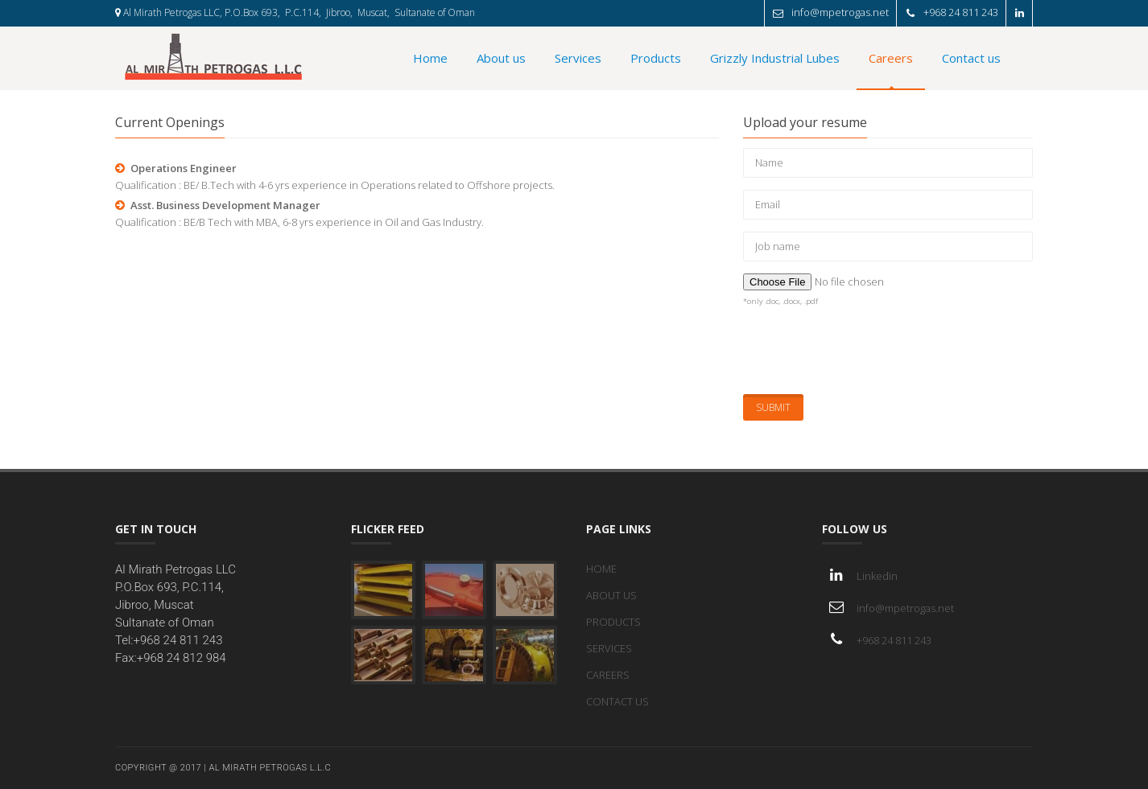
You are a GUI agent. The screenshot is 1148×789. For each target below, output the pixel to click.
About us (501, 58)
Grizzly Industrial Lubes (775, 58)
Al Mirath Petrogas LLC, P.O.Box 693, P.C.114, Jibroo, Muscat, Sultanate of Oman (295, 12)
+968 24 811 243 (964, 12)
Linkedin (877, 576)
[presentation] (865, 350)
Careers (891, 58)
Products (655, 58)
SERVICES (609, 648)
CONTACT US (617, 701)
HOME (601, 568)
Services (578, 58)
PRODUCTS (613, 621)
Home (430, 58)
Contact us (971, 58)
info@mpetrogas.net (843, 12)
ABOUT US (611, 595)
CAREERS (608, 675)
